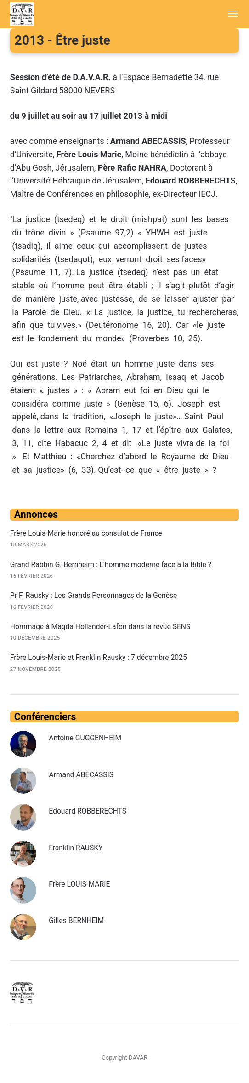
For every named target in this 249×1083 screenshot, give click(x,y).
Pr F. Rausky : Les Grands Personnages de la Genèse (94, 595)
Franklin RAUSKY (76, 847)
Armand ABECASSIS (81, 774)
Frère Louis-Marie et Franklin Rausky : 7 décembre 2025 (99, 657)
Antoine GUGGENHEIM (85, 738)
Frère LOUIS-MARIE (79, 884)
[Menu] (228, 14)
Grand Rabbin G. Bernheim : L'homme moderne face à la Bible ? (111, 564)
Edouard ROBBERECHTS (88, 811)
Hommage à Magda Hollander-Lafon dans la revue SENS (101, 626)
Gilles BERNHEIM (76, 921)
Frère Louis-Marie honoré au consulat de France (87, 533)
